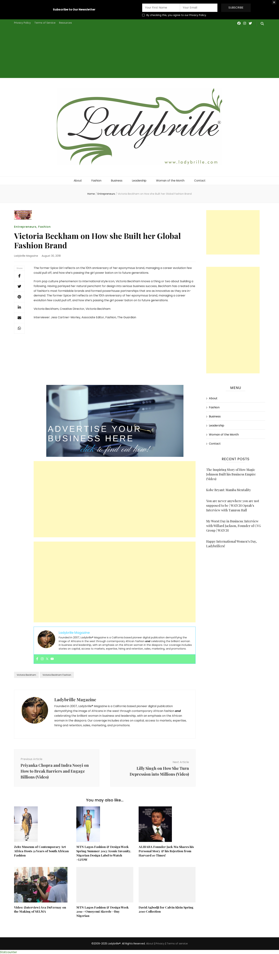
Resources (65, 23)
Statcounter (8, 951)
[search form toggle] (262, 23)
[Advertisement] (139, 53)
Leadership (139, 180)
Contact (201, 180)
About (76, 180)
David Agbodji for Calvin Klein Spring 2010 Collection (167, 908)
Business (116, 180)
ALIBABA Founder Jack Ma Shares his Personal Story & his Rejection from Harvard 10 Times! (166, 850)
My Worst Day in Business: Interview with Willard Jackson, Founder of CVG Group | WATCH (233, 525)
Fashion (95, 180)
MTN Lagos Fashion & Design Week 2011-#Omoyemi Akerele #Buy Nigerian (103, 910)
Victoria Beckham (26, 674)
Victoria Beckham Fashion (57, 674)
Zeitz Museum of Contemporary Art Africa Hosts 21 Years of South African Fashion (41, 850)
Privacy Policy (22, 23)
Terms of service (177, 943)
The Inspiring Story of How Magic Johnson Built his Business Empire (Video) (231, 473)
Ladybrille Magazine (26, 255)
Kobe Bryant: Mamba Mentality (228, 489)
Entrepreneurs (25, 226)
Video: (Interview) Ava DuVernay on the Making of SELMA (40, 908)
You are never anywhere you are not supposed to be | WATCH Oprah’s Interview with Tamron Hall (232, 504)
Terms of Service (45, 23)
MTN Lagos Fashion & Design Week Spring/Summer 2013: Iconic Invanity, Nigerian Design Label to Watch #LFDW (104, 852)
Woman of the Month (171, 180)
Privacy (160, 943)
